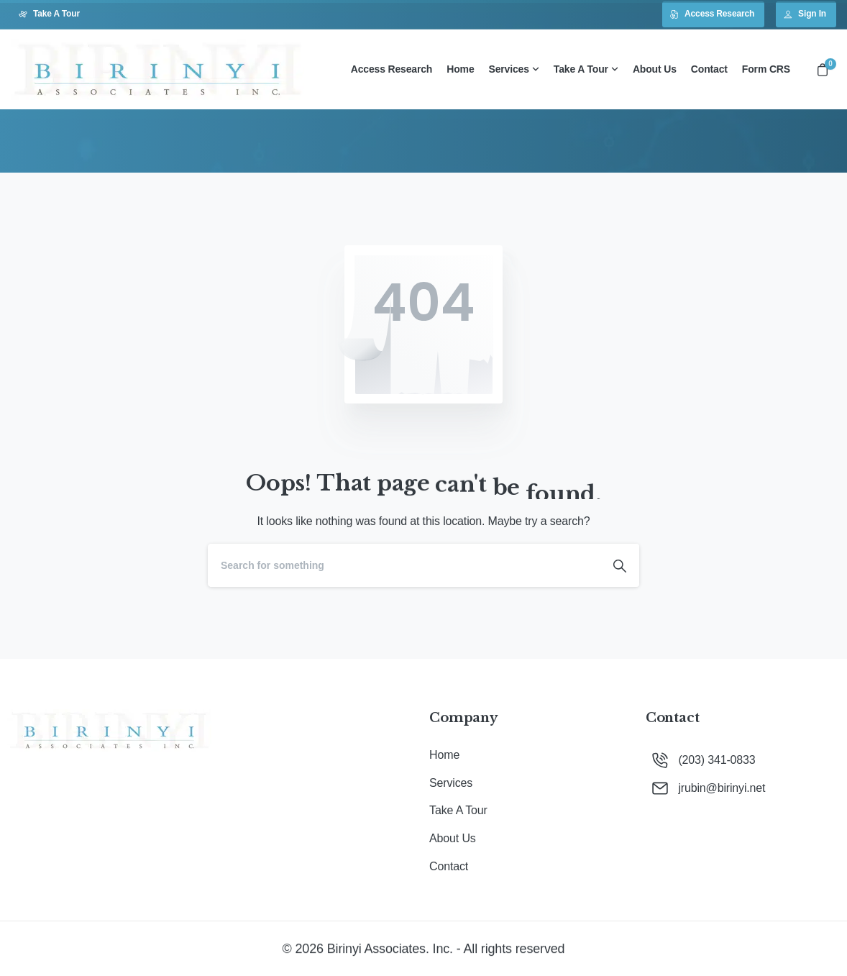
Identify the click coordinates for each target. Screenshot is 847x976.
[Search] (404, 565)
